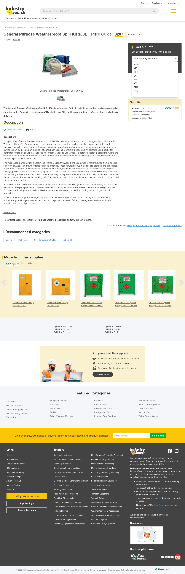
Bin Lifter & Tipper (14, 405)
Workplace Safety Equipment (103, 524)
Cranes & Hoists (60, 476)
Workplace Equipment (100, 519)
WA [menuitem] (135, 79)
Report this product (172, 225)
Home (9, 455)
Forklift (53, 412)
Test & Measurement (100, 489)
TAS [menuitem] (136, 90)
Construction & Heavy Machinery (67, 468)
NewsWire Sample (14, 476)
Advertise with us (13, 481)
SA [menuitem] (135, 75)
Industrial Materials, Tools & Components (71, 507)
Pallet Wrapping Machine (61, 416)
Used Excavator (146, 408)
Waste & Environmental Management (32, 27)
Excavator (54, 404)
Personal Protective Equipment (104, 481)
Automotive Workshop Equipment (68, 459)
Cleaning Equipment (62, 464)
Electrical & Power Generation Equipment (71, 481)
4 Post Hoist (11, 401)
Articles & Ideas (12, 459)
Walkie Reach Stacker (148, 416)
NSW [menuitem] (136, 64)
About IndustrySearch (15, 464)
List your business (26, 496)
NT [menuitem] (135, 83)
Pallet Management (99, 476)
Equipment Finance (59, 400)
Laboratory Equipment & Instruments (69, 524)
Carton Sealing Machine (17, 409)
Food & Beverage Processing (66, 494)
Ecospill (16, 39)
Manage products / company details (143, 225)
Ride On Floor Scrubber (105, 416)
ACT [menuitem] (136, 87)
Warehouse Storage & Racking (104, 502)
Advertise (172, 3)
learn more (103, 374)
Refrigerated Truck (103, 412)
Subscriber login (27, 510)
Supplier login (26, 503)
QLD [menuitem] (136, 72)
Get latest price (133, 34)
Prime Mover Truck (103, 408)
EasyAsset (159, 505)
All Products (9, 27)
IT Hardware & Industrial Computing (69, 515)
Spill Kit (54, 27)
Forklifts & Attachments (64, 498)
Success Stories (13, 485)
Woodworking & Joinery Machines (105, 515)
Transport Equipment (100, 494)
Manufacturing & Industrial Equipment (107, 455)
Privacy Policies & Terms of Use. (68, 570)
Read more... (9, 212)
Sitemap (10, 489)
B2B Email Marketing (15, 472)
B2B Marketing (12, 468)
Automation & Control (63, 455)
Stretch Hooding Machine (150, 404)
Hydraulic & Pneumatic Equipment (68, 502)
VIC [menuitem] (135, 68)
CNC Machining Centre (16, 413)
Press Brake (100, 404)
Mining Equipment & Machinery (104, 468)
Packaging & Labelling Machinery (105, 472)
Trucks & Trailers (98, 498)
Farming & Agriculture (63, 489)
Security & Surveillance (100, 485)
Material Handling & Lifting (102, 459)
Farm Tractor (56, 408)
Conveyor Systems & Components (68, 472)
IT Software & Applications (65, 519)
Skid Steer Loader (147, 400)
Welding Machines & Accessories (105, 511)
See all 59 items (28, 263)
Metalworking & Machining (102, 464)
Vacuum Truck (145, 412)
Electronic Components (63, 485)
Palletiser (98, 400)
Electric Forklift (13, 417)
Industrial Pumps (61, 511)
